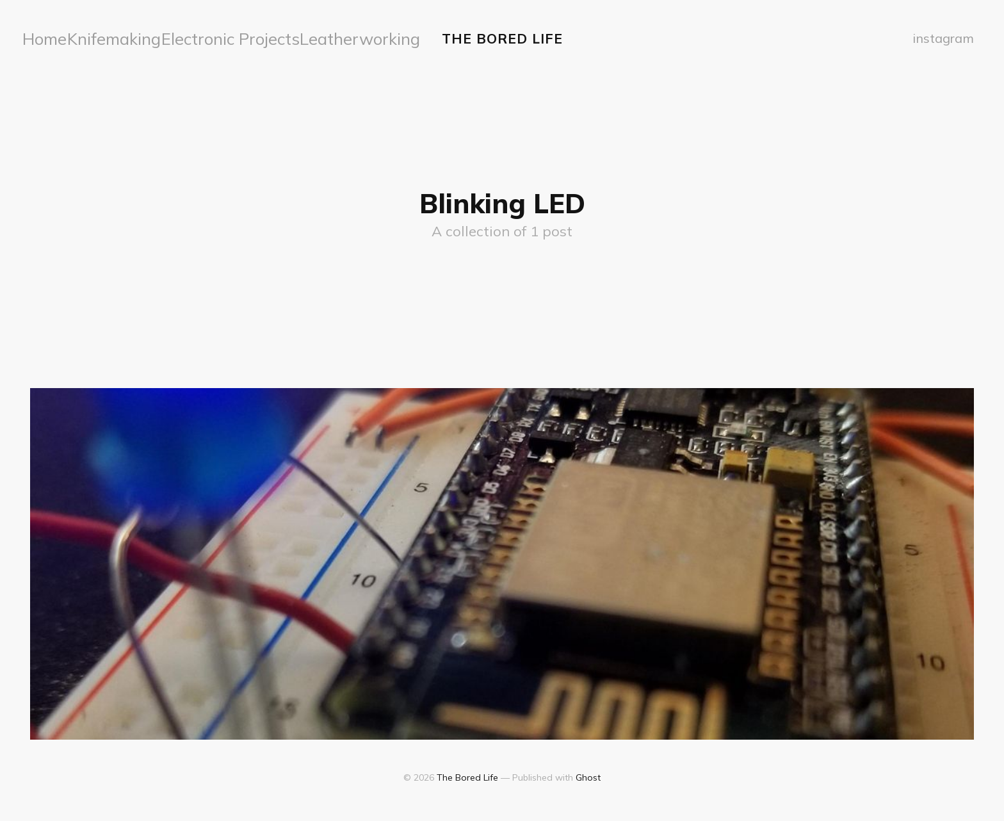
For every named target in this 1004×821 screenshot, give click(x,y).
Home (42, 36)
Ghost (588, 773)
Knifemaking (93, 36)
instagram (945, 36)
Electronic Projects (173, 36)
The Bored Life (502, 36)
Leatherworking (260, 36)
